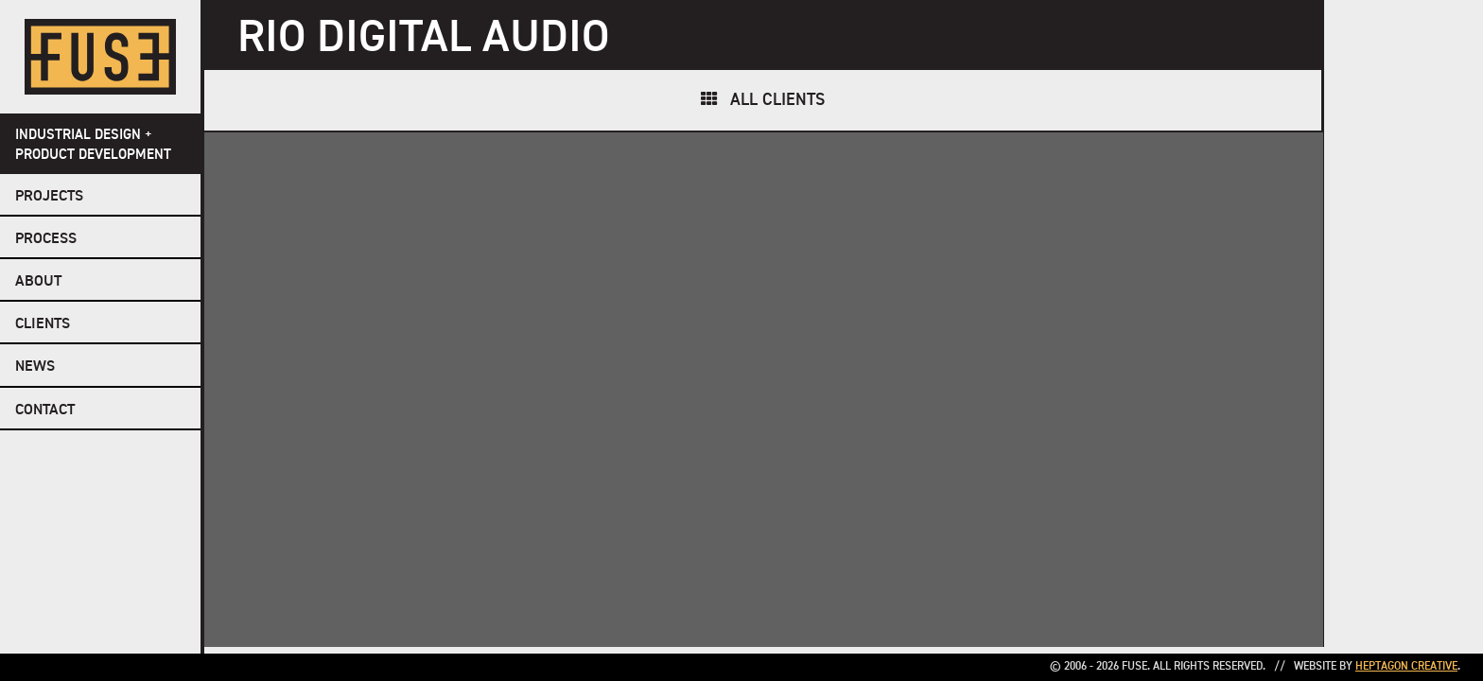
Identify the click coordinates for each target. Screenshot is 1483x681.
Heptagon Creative (1406, 666)
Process (46, 239)
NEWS (35, 367)
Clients (42, 324)
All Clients (777, 100)
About (38, 281)
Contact (45, 410)
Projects (49, 196)
